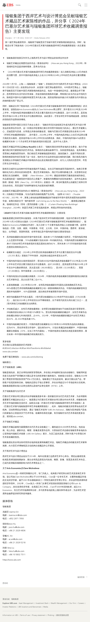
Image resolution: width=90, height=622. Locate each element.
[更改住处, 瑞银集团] (14, 599)
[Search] (79, 5)
